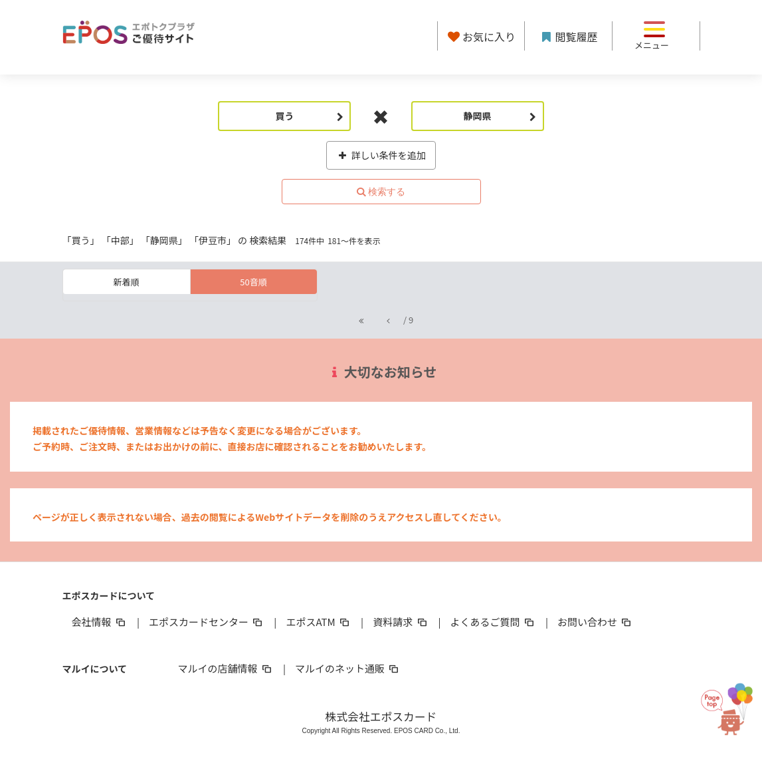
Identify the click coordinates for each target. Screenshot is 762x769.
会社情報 (100, 622)
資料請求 (401, 622)
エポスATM (318, 622)
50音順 (253, 281)
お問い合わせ (595, 622)
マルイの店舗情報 (226, 668)
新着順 (126, 281)
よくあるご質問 (493, 622)
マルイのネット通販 (348, 668)
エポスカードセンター (206, 622)
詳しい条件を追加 (381, 155)
